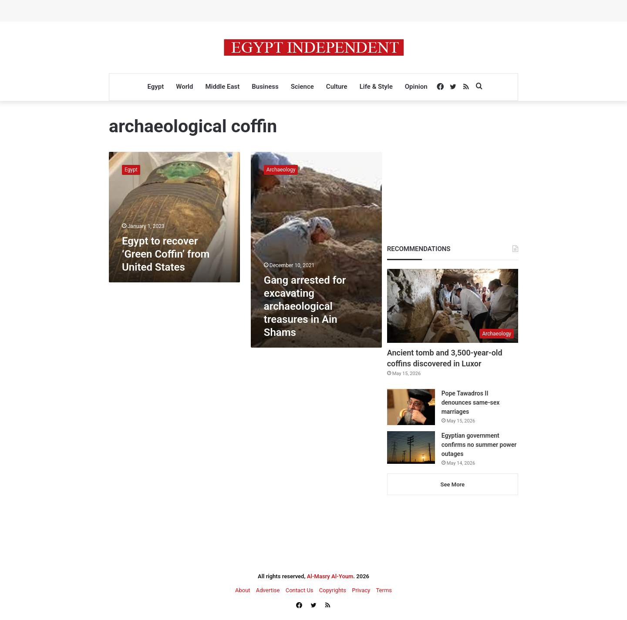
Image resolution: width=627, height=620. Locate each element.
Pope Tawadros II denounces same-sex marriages (471, 402)
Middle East (222, 86)
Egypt (155, 86)
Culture (336, 86)
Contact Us (300, 590)
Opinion (416, 86)
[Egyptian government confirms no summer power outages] (411, 447)
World (184, 86)
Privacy (361, 590)
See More (453, 484)
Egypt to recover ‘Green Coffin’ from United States (165, 254)
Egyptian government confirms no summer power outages (479, 444)
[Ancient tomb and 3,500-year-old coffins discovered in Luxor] (452, 306)
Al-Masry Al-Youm (330, 576)
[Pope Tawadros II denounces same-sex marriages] (411, 407)
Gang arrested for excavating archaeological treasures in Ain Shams (305, 306)
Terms (384, 590)
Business (265, 86)
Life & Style (376, 86)
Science (302, 86)
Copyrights (332, 590)
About (242, 590)
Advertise (268, 590)
